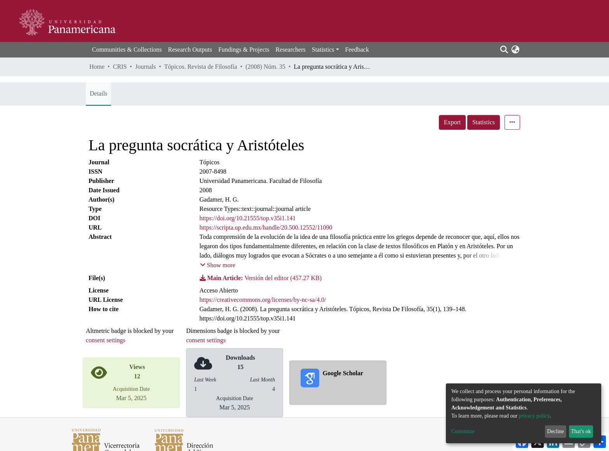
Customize (463, 431)
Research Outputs (190, 49)
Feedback (357, 49)
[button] (515, 49)
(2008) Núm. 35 (265, 66)
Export (452, 122)
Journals (145, 66)
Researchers (290, 49)
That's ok (581, 431)
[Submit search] (504, 49)
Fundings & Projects (244, 49)
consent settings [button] (105, 340)
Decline (555, 431)
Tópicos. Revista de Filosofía (200, 66)
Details (98, 93)
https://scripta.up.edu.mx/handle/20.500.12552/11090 (266, 227)
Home (96, 66)
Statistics (483, 122)
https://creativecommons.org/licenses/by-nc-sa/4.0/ (263, 299)
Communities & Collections (127, 49)
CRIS (120, 66)
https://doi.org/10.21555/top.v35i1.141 (248, 218)
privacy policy (534, 416)
